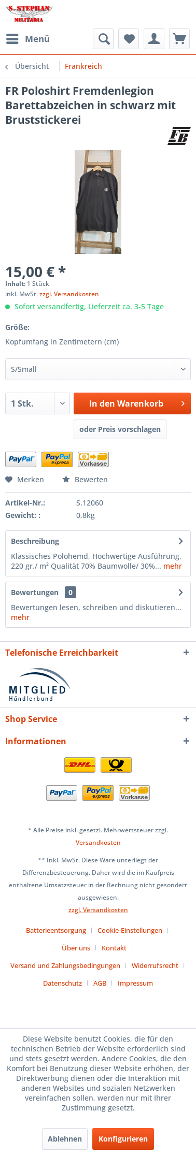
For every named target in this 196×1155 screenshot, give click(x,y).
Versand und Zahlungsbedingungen (65, 965)
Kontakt (114, 947)
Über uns (76, 947)
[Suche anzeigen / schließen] (103, 38)
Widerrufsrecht (155, 965)
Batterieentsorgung (56, 930)
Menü (28, 38)
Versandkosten (98, 842)
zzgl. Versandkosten (69, 294)
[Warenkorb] (179, 38)
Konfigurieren (123, 1139)
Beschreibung (35, 541)
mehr (171, 566)
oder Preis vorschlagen (120, 429)
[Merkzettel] (128, 38)
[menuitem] (27, 38)
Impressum (135, 983)
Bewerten (85, 479)
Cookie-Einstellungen (129, 930)
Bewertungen (35, 592)
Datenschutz (62, 983)
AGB (99, 983)
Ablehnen (65, 1139)
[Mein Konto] (154, 38)
